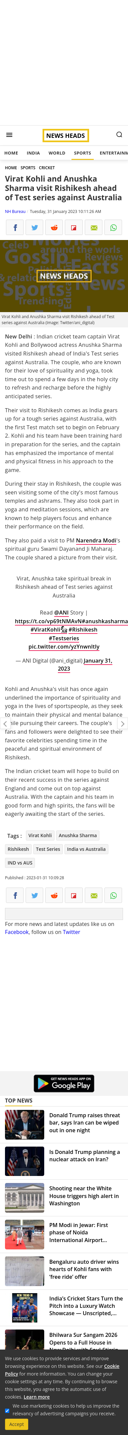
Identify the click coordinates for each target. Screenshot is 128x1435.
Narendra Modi (96, 540)
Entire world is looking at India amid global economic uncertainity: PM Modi (122, 723)
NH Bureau (15, 211)
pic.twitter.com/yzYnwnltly (64, 646)
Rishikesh (18, 849)
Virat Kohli (40, 835)
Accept (16, 1424)
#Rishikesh (82, 629)
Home (11, 153)
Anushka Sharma (78, 835)
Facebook (17, 932)
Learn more (37, 1397)
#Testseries (64, 638)
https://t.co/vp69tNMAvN (48, 621)
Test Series (48, 849)
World (57, 153)
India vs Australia (86, 849)
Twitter (71, 932)
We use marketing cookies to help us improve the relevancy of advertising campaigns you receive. (66, 1410)
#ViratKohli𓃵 (49, 629)
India (33, 153)
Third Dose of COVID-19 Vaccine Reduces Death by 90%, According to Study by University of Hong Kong (5, 723)
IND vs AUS (20, 863)
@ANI (61, 612)
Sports (82, 153)
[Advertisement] (62, 62)
